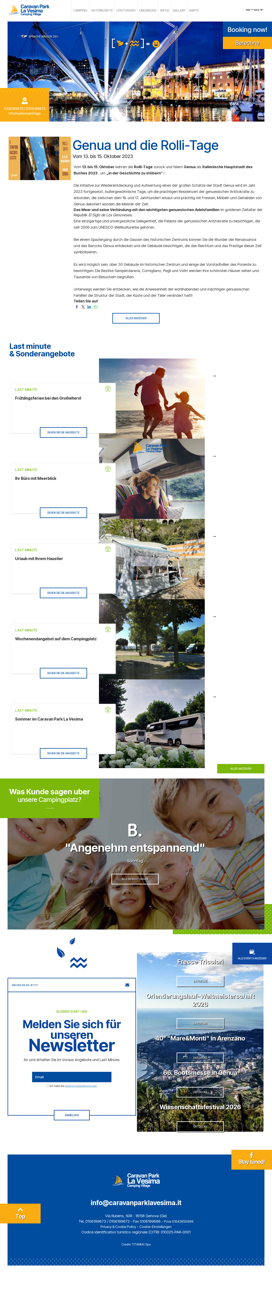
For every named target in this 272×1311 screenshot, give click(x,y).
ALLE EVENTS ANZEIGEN (252, 969)
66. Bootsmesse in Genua (200, 1105)
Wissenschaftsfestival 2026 (200, 1145)
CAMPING (88, 10)
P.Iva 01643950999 (178, 1266)
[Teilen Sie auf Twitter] (83, 305)
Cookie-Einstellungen (157, 1272)
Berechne (247, 41)
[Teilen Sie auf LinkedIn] (89, 305)
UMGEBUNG (145, 10)
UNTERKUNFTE (106, 10)
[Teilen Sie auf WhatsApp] (95, 305)
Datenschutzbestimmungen (81, 1100)
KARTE (185, 10)
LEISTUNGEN (126, 10)
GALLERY (172, 10)
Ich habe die (73, 1100)
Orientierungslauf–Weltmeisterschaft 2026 (200, 1020)
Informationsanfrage (25, 112)
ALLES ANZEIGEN (136, 317)
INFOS (159, 10)
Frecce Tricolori (200, 976)
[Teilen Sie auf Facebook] (77, 305)
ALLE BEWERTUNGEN (135, 896)
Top (20, 1260)
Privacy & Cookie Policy (116, 1272)
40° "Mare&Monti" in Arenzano (200, 1065)
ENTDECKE (200, 1002)
